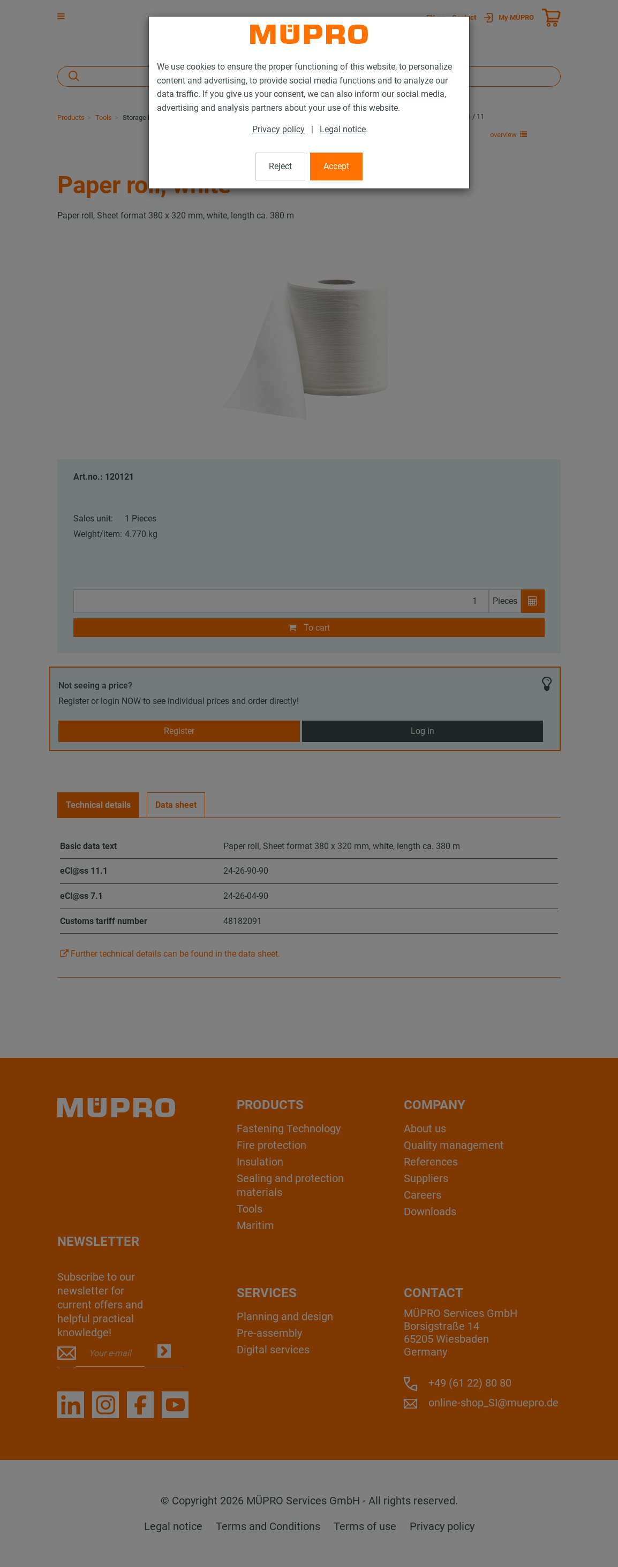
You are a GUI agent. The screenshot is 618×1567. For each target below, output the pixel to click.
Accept (336, 166)
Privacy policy (278, 129)
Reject (280, 166)
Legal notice (343, 129)
